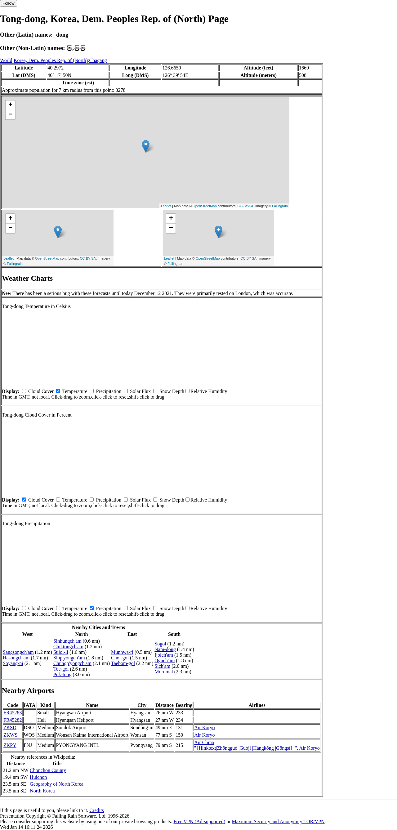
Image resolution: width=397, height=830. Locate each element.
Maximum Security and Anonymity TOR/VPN (278, 821)
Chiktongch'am (68, 646)
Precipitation (108, 391)
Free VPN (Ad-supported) (199, 821)
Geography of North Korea (56, 784)
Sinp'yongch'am (69, 657)
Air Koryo (204, 727)
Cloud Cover (41, 391)
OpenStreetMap (205, 206)
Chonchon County (48, 770)
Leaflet (166, 206)
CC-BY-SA (245, 206)
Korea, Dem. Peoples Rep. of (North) (51, 60)
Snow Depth (171, 391)
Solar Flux (140, 391)
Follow (8, 3)
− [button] (10, 114)
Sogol (160, 643)
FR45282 (12, 720)
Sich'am (162, 666)
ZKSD (9, 727)
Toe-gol (61, 669)
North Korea (42, 790)
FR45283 (12, 712)
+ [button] (10, 105)
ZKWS (10, 735)
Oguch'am (164, 660)
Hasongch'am (16, 657)
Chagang (98, 60)
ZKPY (9, 745)
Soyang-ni (13, 663)
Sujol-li (60, 652)
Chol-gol (120, 657)
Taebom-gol (123, 663)
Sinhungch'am (67, 641)
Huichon (38, 777)
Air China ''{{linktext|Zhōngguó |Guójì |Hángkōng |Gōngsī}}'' (245, 745)
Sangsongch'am (18, 652)
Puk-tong (62, 674)
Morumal (163, 671)
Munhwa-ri (122, 652)
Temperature (74, 391)
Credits (96, 810)
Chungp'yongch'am (72, 663)
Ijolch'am (163, 655)
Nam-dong (165, 649)
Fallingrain (280, 206)
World (6, 60)
